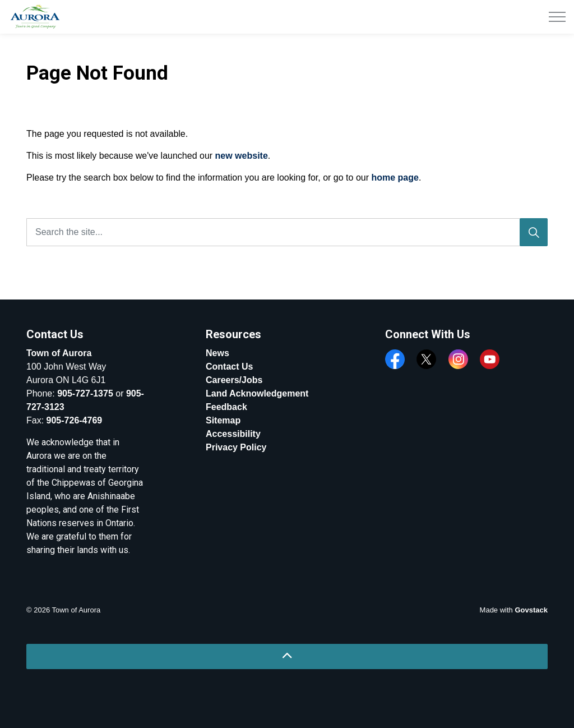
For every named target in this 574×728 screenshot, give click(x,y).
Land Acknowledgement (257, 393)
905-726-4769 (75, 420)
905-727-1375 (85, 393)
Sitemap (223, 420)
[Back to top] (287, 656)
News (217, 353)
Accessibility (233, 434)
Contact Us (229, 366)
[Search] (534, 232)
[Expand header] (557, 17)
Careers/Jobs (234, 380)
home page (394, 177)
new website (241, 155)
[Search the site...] (287, 232)
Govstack (531, 610)
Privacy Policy (236, 447)
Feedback (226, 407)
